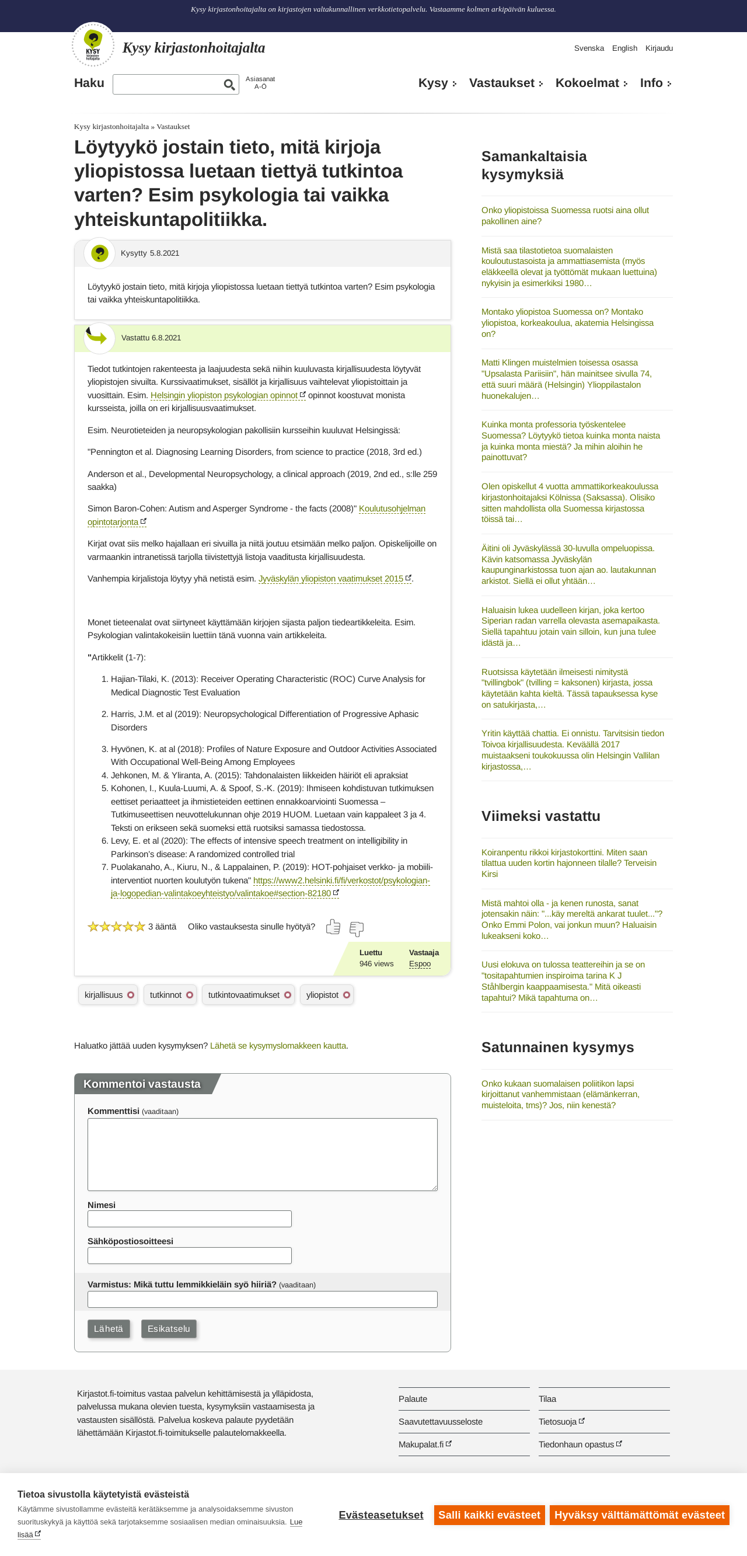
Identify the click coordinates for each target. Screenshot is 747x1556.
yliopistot (322, 995)
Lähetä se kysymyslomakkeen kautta (278, 1045)
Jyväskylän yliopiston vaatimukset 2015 (331, 578)
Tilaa (547, 1399)
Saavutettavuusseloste (441, 1421)
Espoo (420, 963)
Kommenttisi (113, 1111)
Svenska (589, 48)
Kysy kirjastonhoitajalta (111, 126)
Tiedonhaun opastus (576, 1444)
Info (651, 83)
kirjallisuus (104, 995)
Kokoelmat (587, 83)
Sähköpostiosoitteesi (130, 1241)
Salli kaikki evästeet (489, 1514)
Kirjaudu (659, 48)
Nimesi (102, 1205)
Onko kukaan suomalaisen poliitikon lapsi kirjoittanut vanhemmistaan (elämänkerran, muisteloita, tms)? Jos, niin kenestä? (560, 1094)
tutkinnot (165, 995)
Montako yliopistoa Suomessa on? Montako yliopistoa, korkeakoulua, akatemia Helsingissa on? (567, 322)
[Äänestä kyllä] (333, 926)
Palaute (413, 1399)
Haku (89, 83)
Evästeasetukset (380, 1514)
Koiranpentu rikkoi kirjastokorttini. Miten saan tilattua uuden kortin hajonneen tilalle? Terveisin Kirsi (569, 863)
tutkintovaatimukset (244, 995)
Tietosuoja (558, 1421)
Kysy (433, 83)
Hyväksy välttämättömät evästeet (639, 1514)
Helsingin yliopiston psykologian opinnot (224, 395)
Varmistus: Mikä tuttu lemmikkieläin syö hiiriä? (182, 1284)
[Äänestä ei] (356, 929)
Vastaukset (502, 83)
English (624, 48)
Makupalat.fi (421, 1444)
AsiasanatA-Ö (260, 82)
